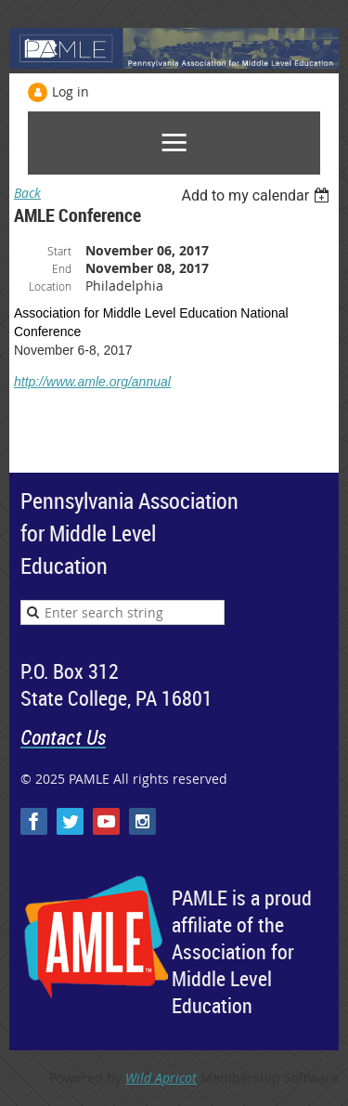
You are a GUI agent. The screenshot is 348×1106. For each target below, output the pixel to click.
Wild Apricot (161, 1077)
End (61, 268)
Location (50, 286)
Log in (70, 91)
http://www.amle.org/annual (92, 381)
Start (59, 250)
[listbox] (257, 195)
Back (27, 193)
